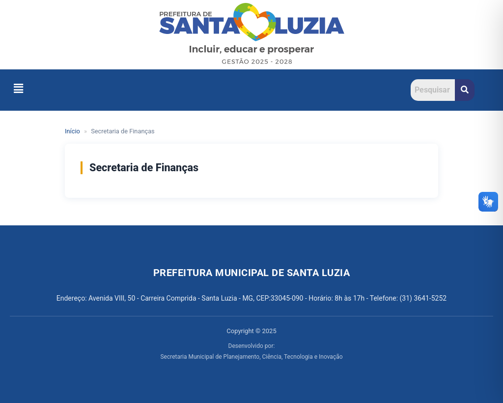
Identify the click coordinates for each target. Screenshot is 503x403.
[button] (18, 88)
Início (72, 131)
